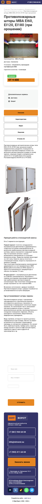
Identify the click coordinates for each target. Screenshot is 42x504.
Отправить (21, 402)
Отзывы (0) (21, 139)
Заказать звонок (22, 462)
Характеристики (21, 119)
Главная (6, 9)
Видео (21, 126)
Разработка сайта (17, 498)
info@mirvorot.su (16, 442)
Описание (21, 112)
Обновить (11, 384)
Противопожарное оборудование (22, 9)
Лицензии (21, 132)
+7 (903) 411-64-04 (17, 452)
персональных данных (15, 395)
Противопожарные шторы (13, 11)
